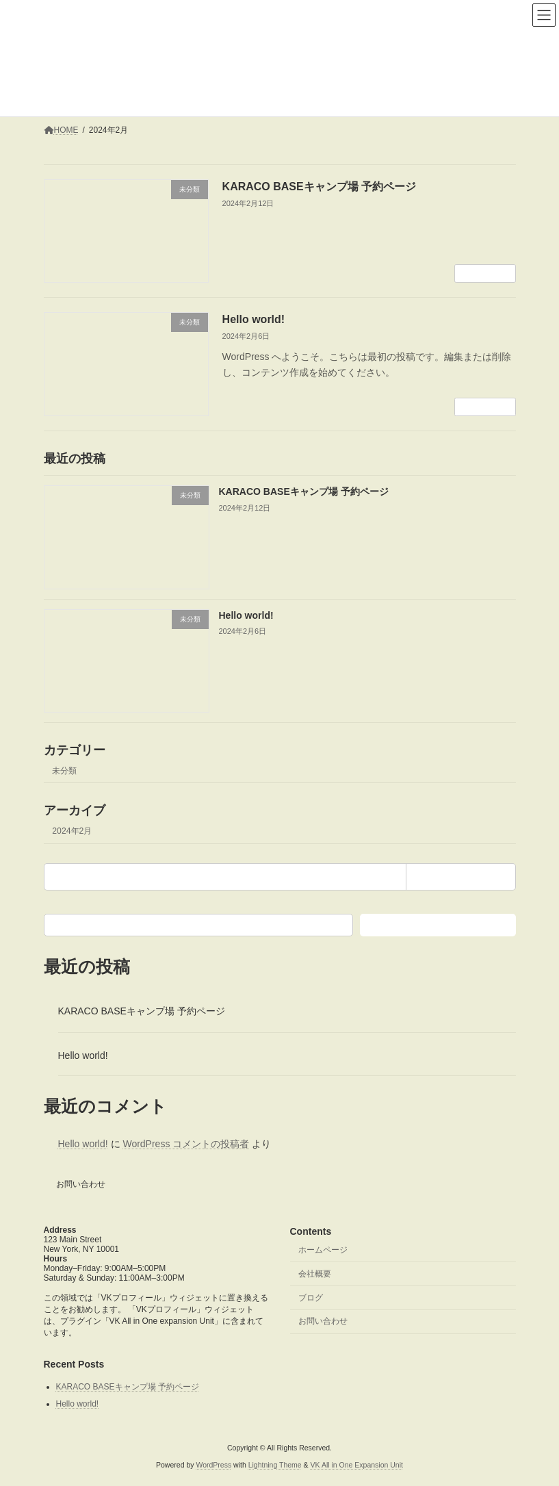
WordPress (213, 1465)
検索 (438, 924)
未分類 (64, 770)
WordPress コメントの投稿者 (185, 1143)
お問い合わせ (80, 1184)
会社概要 (314, 1274)
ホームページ (323, 1250)
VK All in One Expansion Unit (357, 1465)
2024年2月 (72, 830)
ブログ (310, 1298)
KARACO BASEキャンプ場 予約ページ (319, 186)
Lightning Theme (275, 1465)
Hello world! (253, 319)
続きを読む (485, 274)
